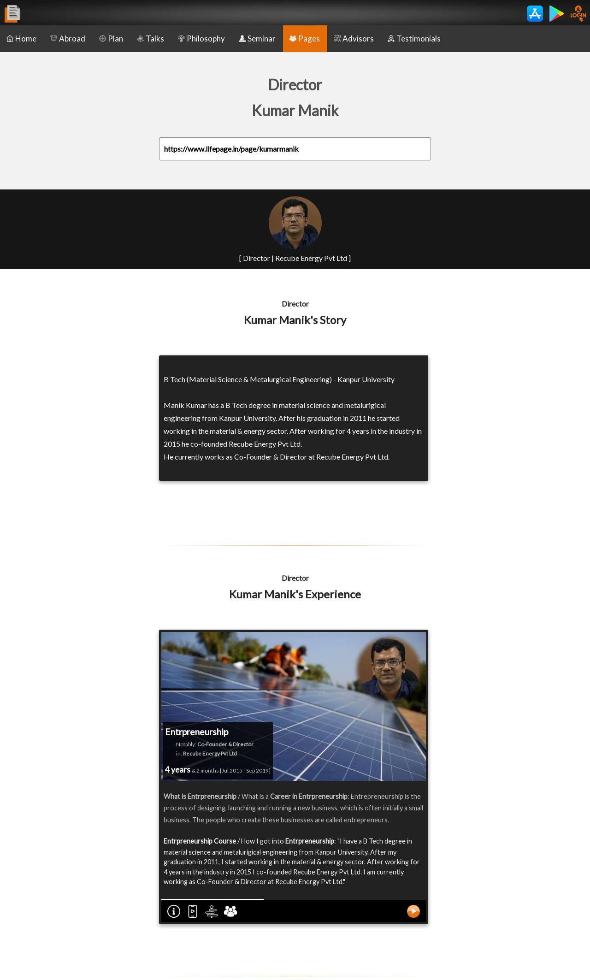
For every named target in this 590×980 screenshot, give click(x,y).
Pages (304, 38)
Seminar (257, 38)
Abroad (67, 38)
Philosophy (201, 38)
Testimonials (414, 38)
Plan (111, 38)
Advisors (354, 38)
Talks (150, 38)
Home (21, 38)
